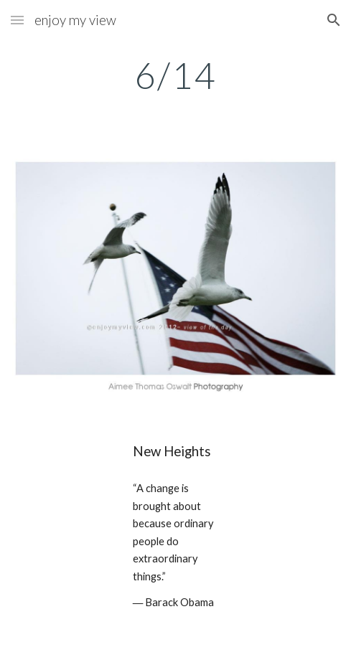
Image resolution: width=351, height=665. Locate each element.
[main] (175, 75)
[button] (17, 19)
